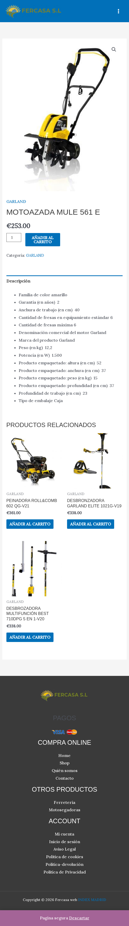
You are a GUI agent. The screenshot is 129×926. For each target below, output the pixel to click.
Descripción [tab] (18, 281)
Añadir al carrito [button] (29, 523)
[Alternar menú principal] (118, 11)
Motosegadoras (64, 809)
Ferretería (64, 802)
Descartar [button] (79, 917)
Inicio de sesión (64, 841)
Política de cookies (64, 856)
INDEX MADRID (92, 899)
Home (64, 755)
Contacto (65, 778)
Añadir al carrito (42, 239)
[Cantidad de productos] (13, 237)
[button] (114, 49)
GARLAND (16, 201)
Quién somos (65, 770)
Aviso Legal (64, 849)
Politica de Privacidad (65, 871)
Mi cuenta (64, 834)
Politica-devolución (64, 864)
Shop (64, 762)
